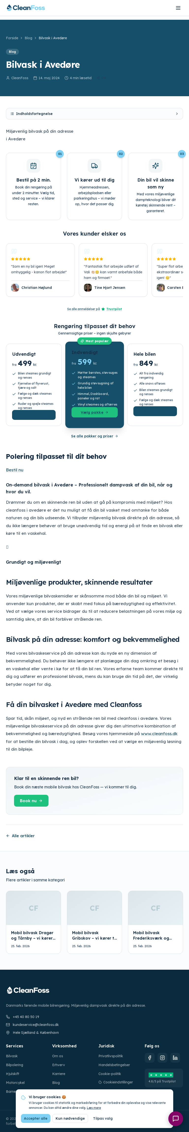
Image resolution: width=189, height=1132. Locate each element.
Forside (12, 38)
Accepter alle (35, 1118)
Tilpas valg (103, 1118)
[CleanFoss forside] (26, 7)
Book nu (31, 800)
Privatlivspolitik (110, 1056)
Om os (57, 1056)
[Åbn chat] (175, 1118)
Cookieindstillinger (115, 1082)
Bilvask (12, 1056)
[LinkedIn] (175, 1058)
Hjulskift (12, 1074)
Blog (28, 38)
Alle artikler (20, 835)
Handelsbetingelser (114, 1065)
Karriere (58, 1074)
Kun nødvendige (70, 1118)
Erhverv (58, 1065)
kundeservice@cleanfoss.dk (32, 1024)
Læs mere (94, 1108)
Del (101, 78)
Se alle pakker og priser (94, 436)
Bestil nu (14, 469)
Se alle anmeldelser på (94, 309)
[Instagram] (162, 1058)
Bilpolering (14, 1065)
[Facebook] (150, 1058)
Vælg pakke (33, 415)
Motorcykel (15, 1082)
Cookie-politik (109, 1074)
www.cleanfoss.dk (159, 733)
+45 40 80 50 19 (22, 1017)
